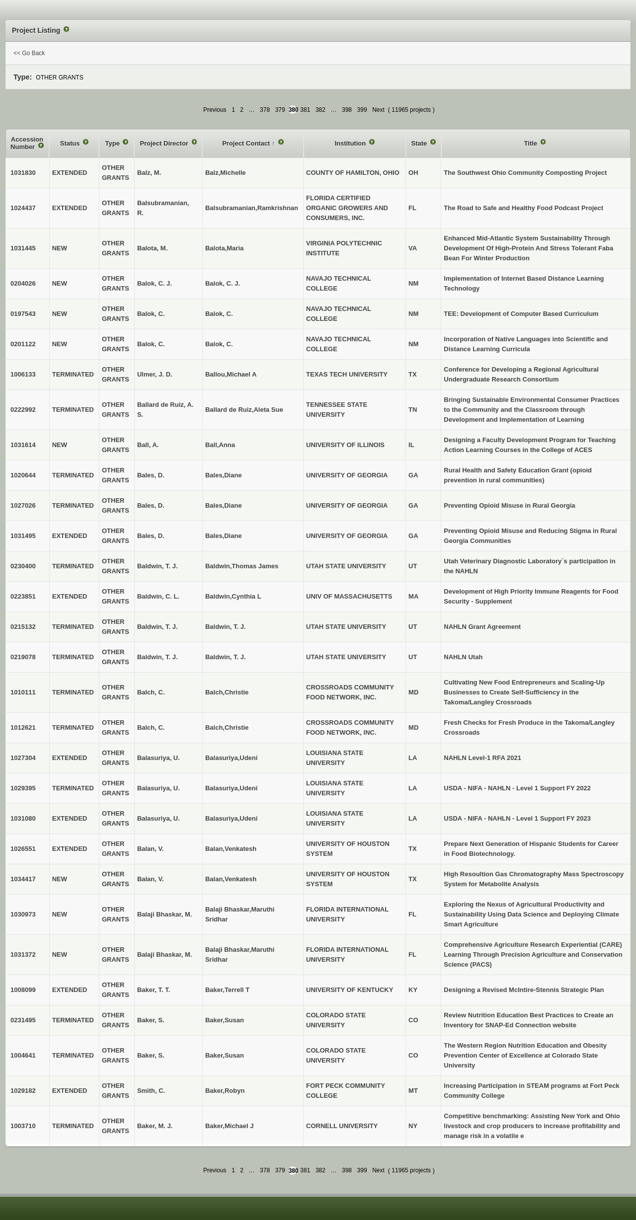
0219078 (23, 657)
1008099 (23, 989)
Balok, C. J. (222, 283)
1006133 (23, 374)
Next (378, 109)
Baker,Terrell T (227, 989)
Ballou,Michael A (231, 374)
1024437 (23, 208)
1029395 (23, 788)
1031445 (23, 248)
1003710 (23, 1126)
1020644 (23, 475)
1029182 (23, 1090)
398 (347, 109)
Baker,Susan (224, 1020)
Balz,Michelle (225, 172)
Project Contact (247, 143)
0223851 (23, 596)
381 (305, 109)
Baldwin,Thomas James (241, 566)
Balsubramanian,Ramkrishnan (251, 208)
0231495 (23, 1020)
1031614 (23, 445)
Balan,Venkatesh (230, 848)
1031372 (23, 954)
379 (280, 109)
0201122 (23, 344)
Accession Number (26, 143)
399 (362, 109)
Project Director (165, 143)
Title (531, 143)
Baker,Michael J (229, 1126)
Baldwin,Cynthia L (233, 596)
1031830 (23, 172)
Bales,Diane (223, 475)
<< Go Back (29, 53)
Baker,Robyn (224, 1090)
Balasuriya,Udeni (231, 758)
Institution (350, 143)
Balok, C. (219, 313)
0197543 (23, 313)
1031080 (23, 818)
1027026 (23, 505)
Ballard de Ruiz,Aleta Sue (244, 409)
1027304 (23, 758)
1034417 (23, 879)
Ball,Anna (220, 445)
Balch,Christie (226, 692)
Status (70, 143)
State (420, 143)
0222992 (23, 409)
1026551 (23, 848)
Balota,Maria (224, 248)
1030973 (23, 914)
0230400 (23, 566)
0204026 (23, 283)
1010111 (23, 692)
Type (113, 143)
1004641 (23, 1055)
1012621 (23, 727)
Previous (215, 109)
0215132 (23, 626)
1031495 (23, 535)
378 (265, 109)
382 (320, 109)
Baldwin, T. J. (225, 626)
